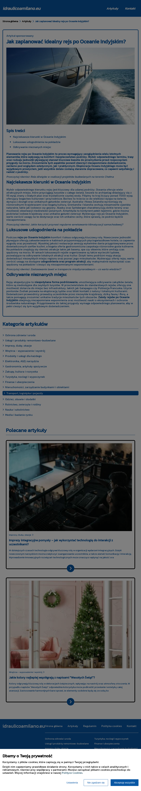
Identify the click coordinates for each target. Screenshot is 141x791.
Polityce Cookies (72, 773)
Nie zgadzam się (96, 782)
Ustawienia (72, 782)
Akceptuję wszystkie (124, 782)
